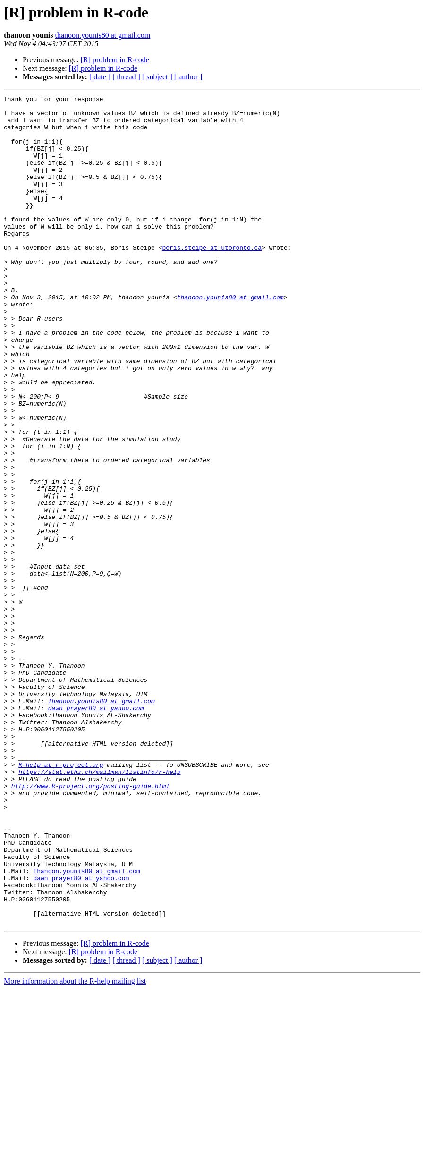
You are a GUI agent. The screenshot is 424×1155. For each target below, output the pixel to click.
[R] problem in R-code (115, 60)
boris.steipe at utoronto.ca (212, 278)
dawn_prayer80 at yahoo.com (96, 831)
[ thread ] (126, 77)
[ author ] (188, 77)
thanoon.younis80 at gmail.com (103, 35)
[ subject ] (157, 77)
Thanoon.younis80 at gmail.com (101, 822)
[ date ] (99, 77)
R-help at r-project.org (60, 899)
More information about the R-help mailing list (75, 1147)
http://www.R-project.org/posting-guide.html (90, 924)
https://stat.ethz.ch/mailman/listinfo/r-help (99, 907)
